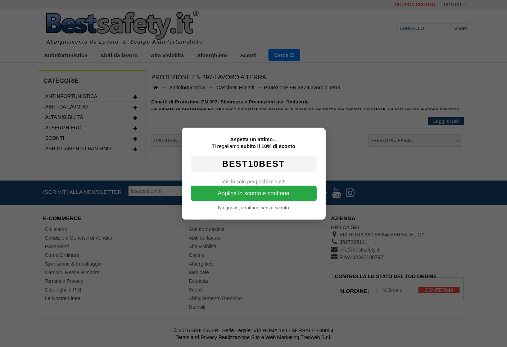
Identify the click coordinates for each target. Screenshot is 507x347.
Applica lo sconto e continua (253, 193)
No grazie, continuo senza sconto (253, 207)
